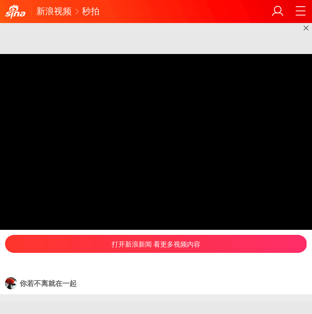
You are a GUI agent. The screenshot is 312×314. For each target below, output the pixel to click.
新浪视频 (54, 11)
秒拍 (91, 11)
